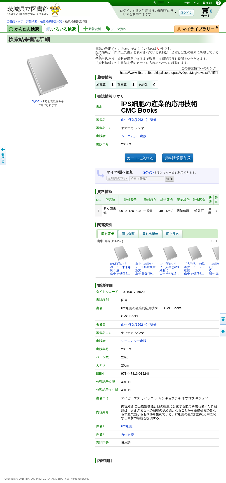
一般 (187, 2)
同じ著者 (107, 234)
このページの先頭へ (222, 319)
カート (204, 12)
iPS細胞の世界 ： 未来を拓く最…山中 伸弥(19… (120, 260)
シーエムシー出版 (133, 136)
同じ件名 (172, 234)
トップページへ (222, 331)
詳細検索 (31, 21)
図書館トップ (15, 21)
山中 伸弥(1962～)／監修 (139, 119)
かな (196, 2)
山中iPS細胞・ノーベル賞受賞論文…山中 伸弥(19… (145, 260)
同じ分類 (128, 234)
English (207, 2)
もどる (3, 155)
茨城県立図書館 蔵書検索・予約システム (54, 9)
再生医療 (127, 434)
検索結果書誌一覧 (51, 21)
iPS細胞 (126, 426)
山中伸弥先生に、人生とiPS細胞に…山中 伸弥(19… (169, 260)
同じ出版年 (150, 234)
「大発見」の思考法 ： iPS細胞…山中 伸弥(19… (194, 260)
